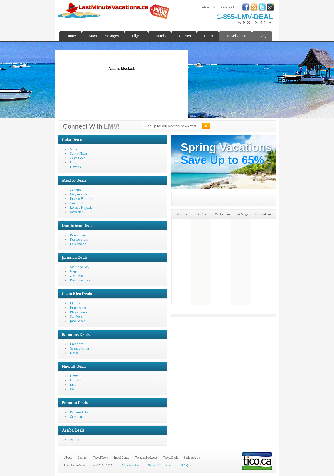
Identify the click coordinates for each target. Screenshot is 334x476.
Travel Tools (100, 457)
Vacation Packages (104, 36)
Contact (82, 457)
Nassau (75, 353)
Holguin (76, 162)
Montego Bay (79, 267)
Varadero (77, 149)
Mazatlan (77, 212)
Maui (73, 389)
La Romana (78, 244)
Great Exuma (79, 348)
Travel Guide (236, 36)
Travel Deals (170, 457)
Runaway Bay (80, 280)
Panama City (79, 412)
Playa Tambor (80, 312)
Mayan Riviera (80, 194)
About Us (209, 7)
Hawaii (75, 376)
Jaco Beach (77, 321)
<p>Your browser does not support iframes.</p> (121, 84)
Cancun (75, 190)
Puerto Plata (79, 239)
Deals (208, 36)
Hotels (161, 36)
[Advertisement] (232, 80)
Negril (75, 271)
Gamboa (76, 417)
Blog (263, 36)
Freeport (76, 344)
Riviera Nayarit (81, 207)
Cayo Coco (77, 158)
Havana (75, 167)
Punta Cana (78, 235)
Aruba (74, 440)
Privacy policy (130, 465)
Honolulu (77, 380)
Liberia (75, 303)
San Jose (76, 316)
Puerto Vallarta (81, 199)
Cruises (185, 36)
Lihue (74, 385)
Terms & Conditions (160, 465)
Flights (137, 36)
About (68, 457)
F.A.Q (184, 465)
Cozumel (76, 203)
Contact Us (229, 7)
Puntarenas (78, 308)
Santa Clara (78, 153)
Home (71, 36)
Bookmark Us (192, 457)
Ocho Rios (77, 276)
